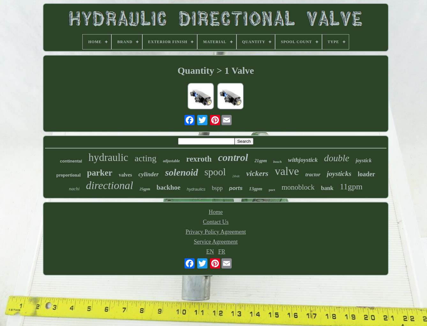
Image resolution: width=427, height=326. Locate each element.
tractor (312, 174)
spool (215, 172)
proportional (68, 175)
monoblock (298, 187)
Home (216, 212)
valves (125, 175)
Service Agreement (215, 242)
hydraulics (196, 189)
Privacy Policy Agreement (216, 232)
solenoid (181, 172)
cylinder (149, 174)
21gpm (260, 160)
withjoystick (303, 159)
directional (109, 185)
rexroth (199, 159)
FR (221, 251)
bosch (277, 161)
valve (287, 171)
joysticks (339, 174)
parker (99, 173)
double (336, 158)
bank (327, 188)
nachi (74, 188)
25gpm (144, 189)
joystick (363, 160)
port (272, 190)
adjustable (171, 161)
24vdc (236, 176)
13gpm (255, 188)
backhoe (169, 187)
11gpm (351, 186)
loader (366, 174)
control (233, 157)
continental (71, 161)
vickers (257, 173)
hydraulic (108, 157)
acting (145, 158)
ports (236, 188)
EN (210, 251)
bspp (217, 188)
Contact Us (216, 222)
